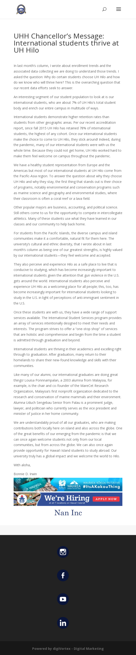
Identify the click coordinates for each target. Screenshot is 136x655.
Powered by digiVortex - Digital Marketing (68, 648)
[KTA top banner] (68, 503)
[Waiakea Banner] (68, 488)
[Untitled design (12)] (68, 516)
